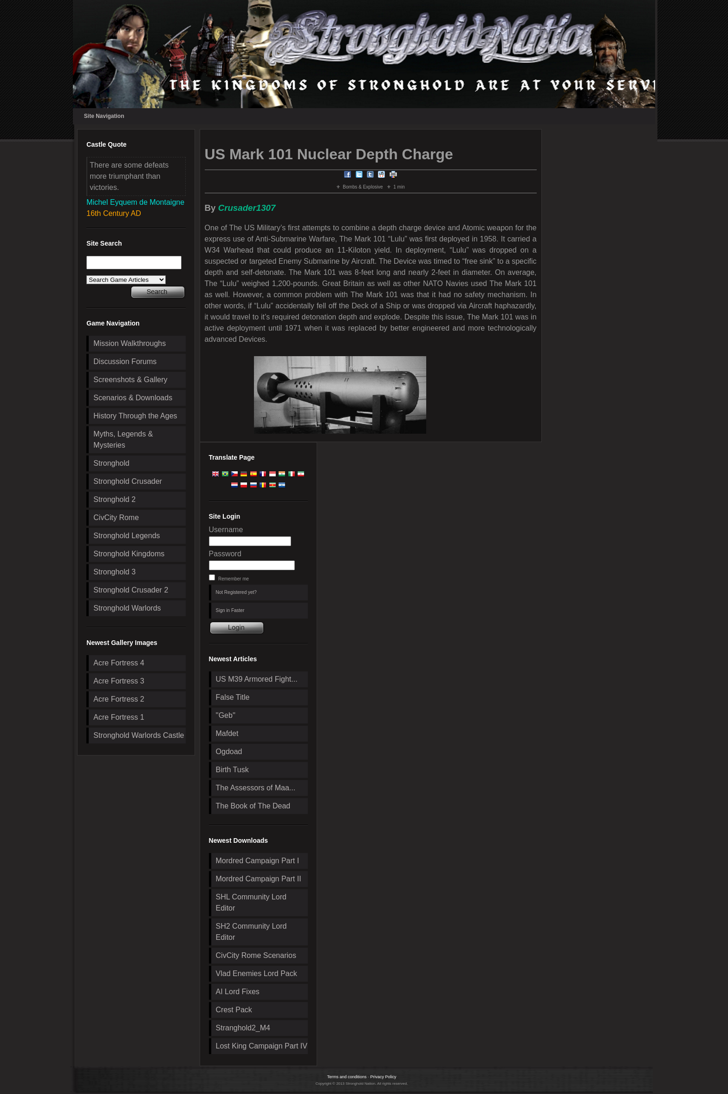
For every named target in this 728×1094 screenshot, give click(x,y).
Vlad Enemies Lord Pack (256, 973)
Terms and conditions (346, 1076)
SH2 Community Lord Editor (251, 931)
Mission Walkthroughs (129, 343)
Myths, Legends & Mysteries (123, 439)
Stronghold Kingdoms (128, 554)
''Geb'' (225, 715)
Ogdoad (229, 751)
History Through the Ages (135, 416)
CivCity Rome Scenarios (256, 955)
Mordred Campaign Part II (258, 879)
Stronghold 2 (114, 499)
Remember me (233, 578)
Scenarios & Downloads (132, 398)
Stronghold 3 (114, 572)
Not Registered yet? (236, 592)
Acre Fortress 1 (118, 717)
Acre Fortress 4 (118, 663)
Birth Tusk (232, 770)
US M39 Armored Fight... (257, 679)
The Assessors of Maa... (256, 788)
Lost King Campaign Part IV (261, 1046)
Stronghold (111, 463)
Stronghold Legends (126, 536)
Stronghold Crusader (127, 481)
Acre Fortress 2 (118, 699)
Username (226, 530)
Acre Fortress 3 (118, 681)
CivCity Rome (116, 517)
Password (225, 554)
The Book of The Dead (253, 806)
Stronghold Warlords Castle (138, 735)
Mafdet (227, 733)
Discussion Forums (124, 361)
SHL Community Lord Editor (251, 902)
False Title (233, 697)
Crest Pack (234, 1010)
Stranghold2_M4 (243, 1028)
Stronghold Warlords (127, 608)
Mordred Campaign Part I (257, 861)
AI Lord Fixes (238, 992)
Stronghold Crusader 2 (130, 590)
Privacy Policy (383, 1076)
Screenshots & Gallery (130, 380)
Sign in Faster (230, 610)
